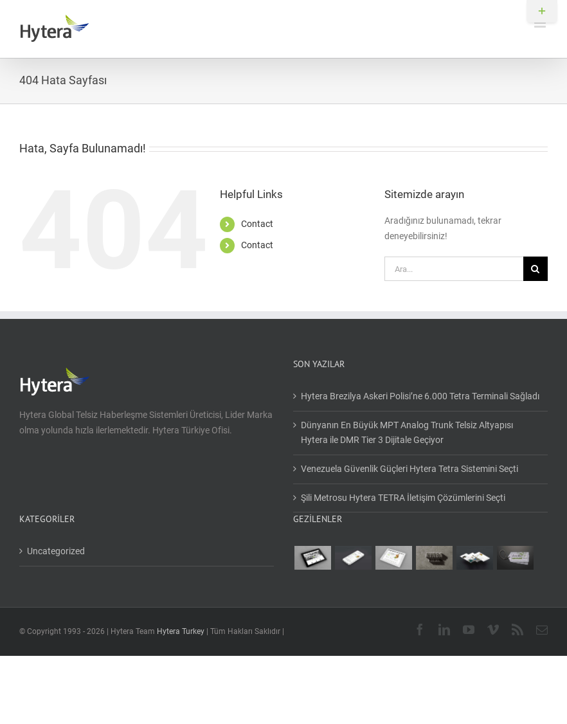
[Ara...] (453, 269)
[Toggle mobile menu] (541, 23)
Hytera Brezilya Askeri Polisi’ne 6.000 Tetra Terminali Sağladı (420, 396)
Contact (257, 224)
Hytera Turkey (180, 631)
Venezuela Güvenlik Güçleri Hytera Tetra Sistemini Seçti (409, 469)
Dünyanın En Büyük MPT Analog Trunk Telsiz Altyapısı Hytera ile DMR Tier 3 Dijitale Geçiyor (407, 433)
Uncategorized (56, 551)
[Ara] (535, 269)
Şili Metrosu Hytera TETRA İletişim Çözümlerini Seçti (403, 498)
